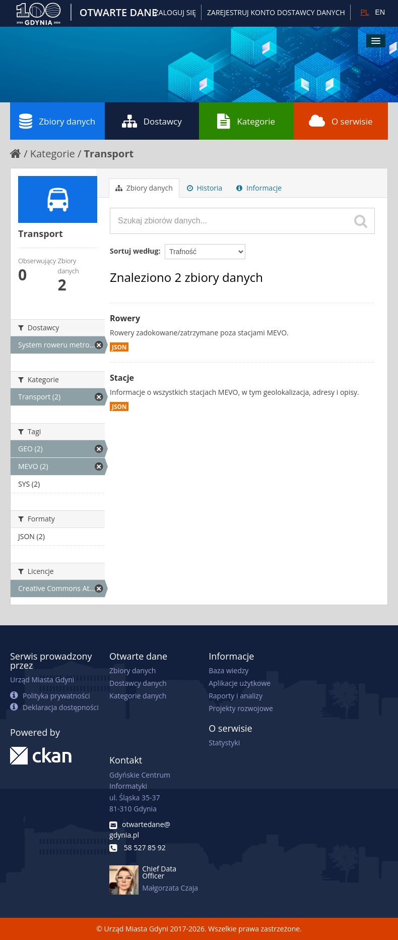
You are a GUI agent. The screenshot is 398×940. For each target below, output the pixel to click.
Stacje (122, 377)
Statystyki (224, 742)
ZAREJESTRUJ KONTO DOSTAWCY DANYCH (276, 12)
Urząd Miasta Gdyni (42, 679)
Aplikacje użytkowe (240, 683)
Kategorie (246, 121)
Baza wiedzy (228, 670)
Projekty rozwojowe (241, 708)
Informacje (259, 188)
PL (364, 12)
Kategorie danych (137, 695)
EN (380, 12)
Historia (205, 188)
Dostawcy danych (137, 683)
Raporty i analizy (235, 695)
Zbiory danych (57, 121)
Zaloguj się (175, 12)
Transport (109, 153)
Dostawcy (152, 121)
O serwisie (341, 121)
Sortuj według (134, 251)
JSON (119, 347)
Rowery (125, 318)
